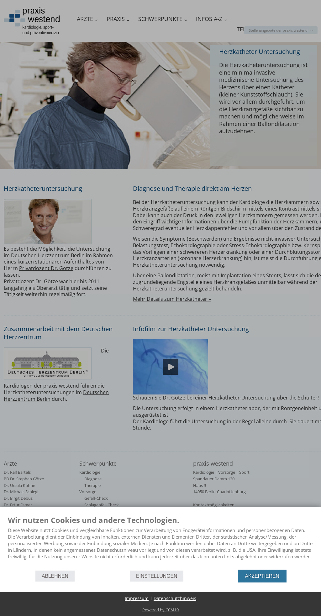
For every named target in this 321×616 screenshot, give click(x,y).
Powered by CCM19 (160, 610)
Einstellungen (156, 576)
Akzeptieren (262, 576)
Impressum (137, 598)
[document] (160, 542)
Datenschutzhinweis (175, 598)
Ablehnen (55, 576)
